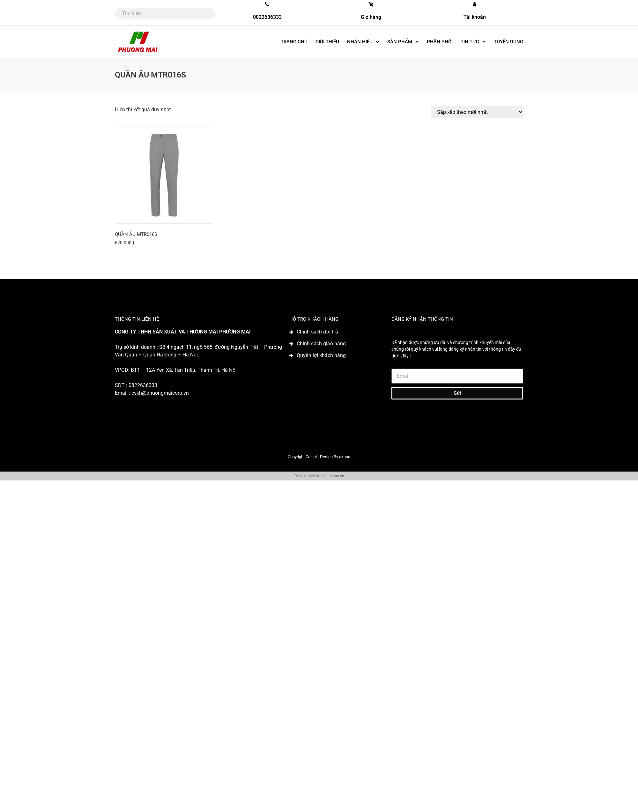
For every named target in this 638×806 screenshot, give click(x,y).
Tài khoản (475, 17)
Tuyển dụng (508, 42)
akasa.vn (336, 476)
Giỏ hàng (371, 17)
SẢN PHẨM (403, 42)
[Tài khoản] (474, 4)
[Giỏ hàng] (371, 4)
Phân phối (440, 42)
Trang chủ (294, 42)
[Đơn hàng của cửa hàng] (476, 112)
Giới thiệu (327, 42)
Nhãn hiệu (363, 42)
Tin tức (473, 42)
